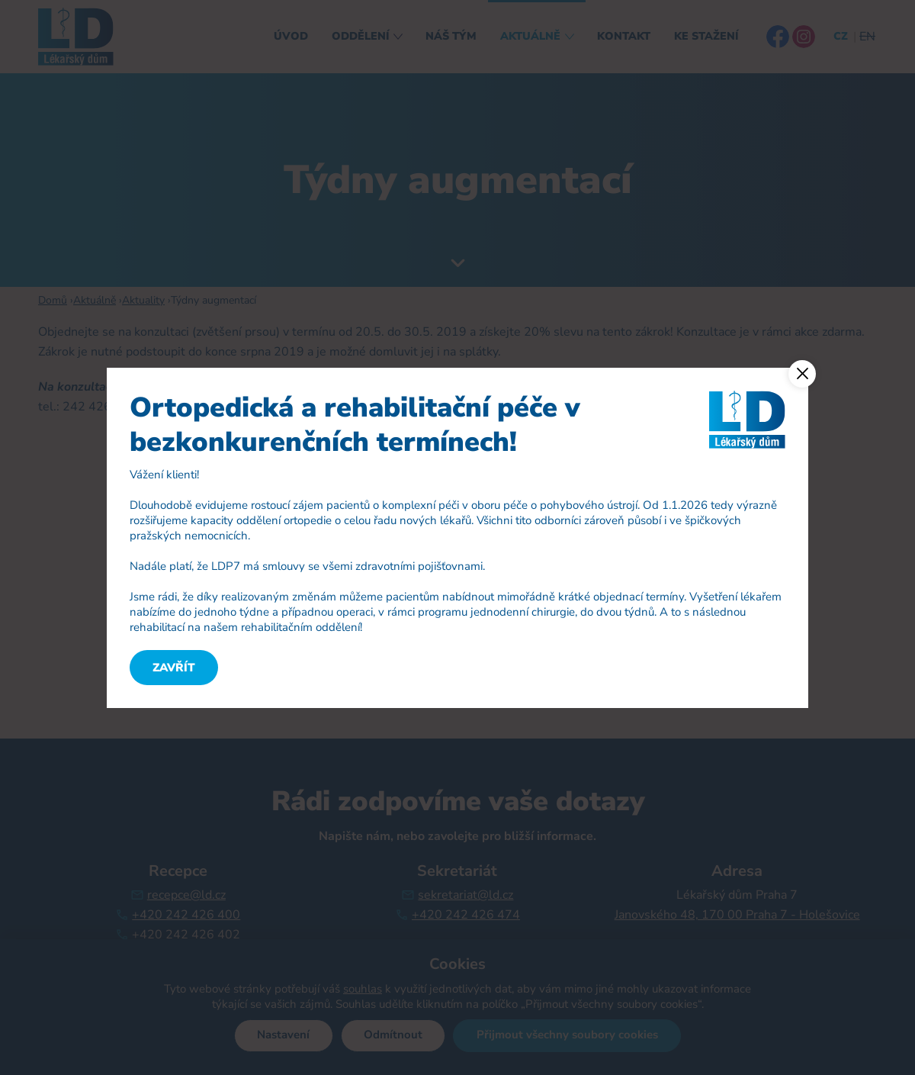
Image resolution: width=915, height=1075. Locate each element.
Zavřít (173, 667)
